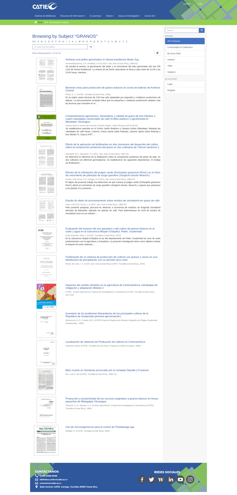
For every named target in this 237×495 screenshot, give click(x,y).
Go (90, 47)
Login (170, 84)
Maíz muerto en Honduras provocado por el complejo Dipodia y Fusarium (107, 370)
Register (171, 90)
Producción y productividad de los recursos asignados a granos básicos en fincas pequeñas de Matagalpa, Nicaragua (111, 400)
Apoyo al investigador (129, 16)
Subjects (171, 72)
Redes (110, 16)
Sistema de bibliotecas (45, 16)
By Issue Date (174, 53)
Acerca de (150, 16)
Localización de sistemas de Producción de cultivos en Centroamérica (105, 341)
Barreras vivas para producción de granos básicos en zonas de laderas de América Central (112, 89)
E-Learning (96, 16)
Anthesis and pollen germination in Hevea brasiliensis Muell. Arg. (102, 59)
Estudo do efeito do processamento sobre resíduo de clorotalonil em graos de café (112, 200)
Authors (171, 59)
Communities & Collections (180, 47)
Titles (169, 66)
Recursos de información (72, 16)
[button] (188, 4)
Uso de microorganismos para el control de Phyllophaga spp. (100, 427)
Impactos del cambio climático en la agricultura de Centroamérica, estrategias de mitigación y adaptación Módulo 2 (111, 286)
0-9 (33, 41)
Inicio (40, 22)
